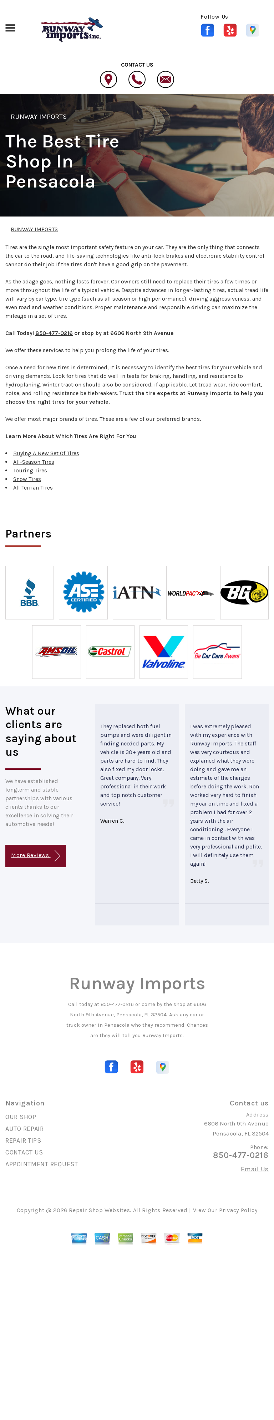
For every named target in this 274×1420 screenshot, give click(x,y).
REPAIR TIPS (23, 1140)
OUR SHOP (20, 1117)
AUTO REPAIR (24, 1129)
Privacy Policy (238, 1210)
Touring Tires (30, 470)
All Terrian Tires (33, 487)
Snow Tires (27, 479)
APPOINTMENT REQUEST (41, 1164)
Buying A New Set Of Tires (46, 453)
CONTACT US (24, 1152)
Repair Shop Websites (99, 1210)
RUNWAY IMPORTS (39, 117)
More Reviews (35, 856)
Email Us (255, 1169)
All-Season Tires (33, 461)
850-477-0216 (54, 333)
